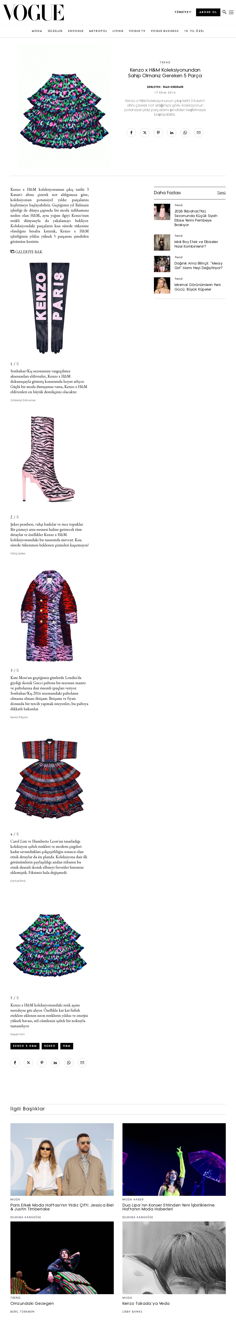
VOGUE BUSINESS (165, 31)
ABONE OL (208, 12)
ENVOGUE (76, 31)
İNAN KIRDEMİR (173, 87)
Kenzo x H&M (23, 189)
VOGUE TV (137, 31)
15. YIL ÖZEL (194, 31)
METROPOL (98, 31)
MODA (37, 31)
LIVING (118, 31)
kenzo (50, 1046)
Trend (165, 62)
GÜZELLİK (55, 31)
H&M (67, 1046)
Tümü (221, 193)
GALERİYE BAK (26, 251)
